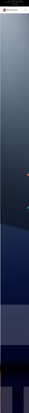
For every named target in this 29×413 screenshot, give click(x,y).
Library (23, 2)
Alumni (17, 2)
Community (13, 2)
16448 (8, 1)
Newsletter (16, 3)
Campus (5, 2)
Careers (12, 3)
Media (20, 2)
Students (9, 2)
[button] (25, 10)
